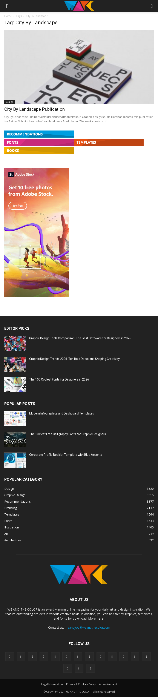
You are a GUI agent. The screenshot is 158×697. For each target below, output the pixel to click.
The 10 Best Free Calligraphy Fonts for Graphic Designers (67, 434)
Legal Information (52, 684)
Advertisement (108, 684)
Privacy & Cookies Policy (81, 684)
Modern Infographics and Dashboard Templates (61, 413)
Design (10, 101)
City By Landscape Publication (34, 109)
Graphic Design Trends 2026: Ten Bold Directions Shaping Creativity (74, 359)
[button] (7, 6)
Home (8, 16)
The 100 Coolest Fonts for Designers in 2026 (59, 379)
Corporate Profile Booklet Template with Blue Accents (65, 454)
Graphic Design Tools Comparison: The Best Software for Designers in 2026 (80, 338)
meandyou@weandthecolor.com (87, 627)
